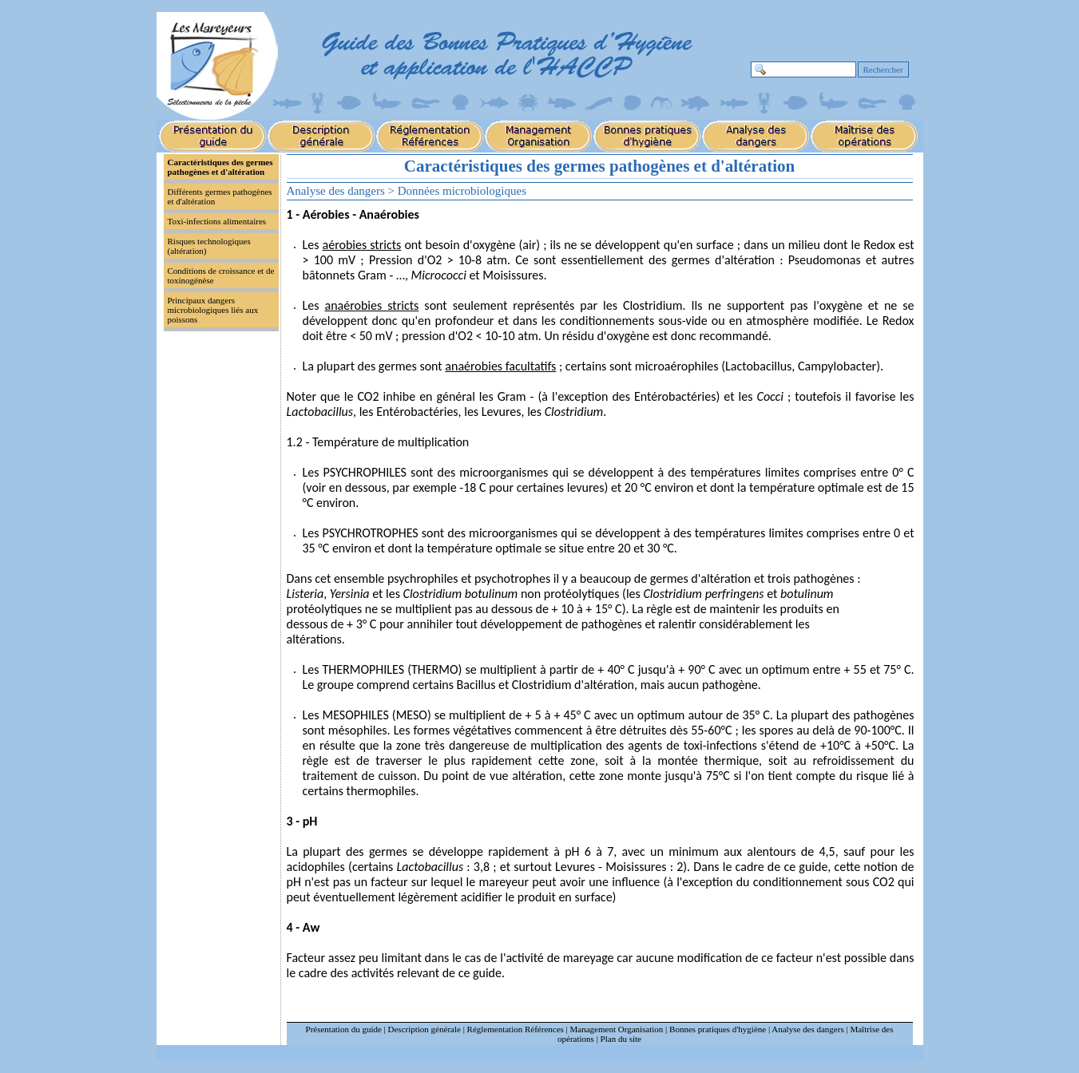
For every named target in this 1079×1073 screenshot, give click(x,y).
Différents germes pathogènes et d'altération (220, 196)
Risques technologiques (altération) (209, 245)
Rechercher (883, 69)
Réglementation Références (515, 1029)
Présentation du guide (344, 1029)
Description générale (424, 1029)
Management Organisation (617, 1029)
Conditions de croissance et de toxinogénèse (221, 275)
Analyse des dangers (807, 1029)
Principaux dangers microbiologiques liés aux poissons (213, 309)
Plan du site (621, 1038)
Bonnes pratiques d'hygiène (717, 1029)
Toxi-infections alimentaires (217, 221)
